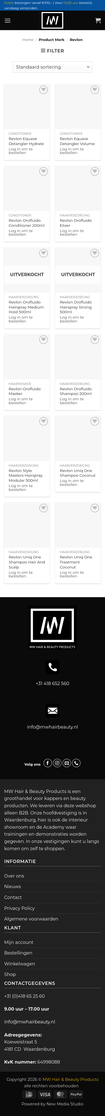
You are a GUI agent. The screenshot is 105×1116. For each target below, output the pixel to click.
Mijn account (18, 942)
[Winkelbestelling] (52, 67)
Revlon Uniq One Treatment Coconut (76, 562)
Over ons (14, 876)
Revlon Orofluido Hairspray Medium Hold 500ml (26, 307)
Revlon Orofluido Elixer (76, 223)
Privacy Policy (19, 908)
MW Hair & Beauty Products (71, 1079)
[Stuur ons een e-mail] (66, 763)
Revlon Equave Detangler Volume (77, 141)
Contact (13, 897)
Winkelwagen (19, 963)
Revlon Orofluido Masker (25, 391)
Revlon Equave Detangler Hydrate (26, 141)
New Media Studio (64, 1104)
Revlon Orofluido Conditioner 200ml (27, 223)
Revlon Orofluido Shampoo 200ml (76, 391)
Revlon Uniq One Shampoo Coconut (78, 473)
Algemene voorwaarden (31, 919)
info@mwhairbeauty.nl (52, 727)
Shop (10, 974)
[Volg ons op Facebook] (47, 763)
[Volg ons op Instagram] (57, 763)
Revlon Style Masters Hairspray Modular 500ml (26, 475)
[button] (7, 20)
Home (28, 40)
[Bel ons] (76, 763)
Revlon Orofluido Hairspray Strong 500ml (76, 307)
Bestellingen (18, 953)
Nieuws (12, 886)
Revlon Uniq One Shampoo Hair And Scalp (27, 562)
